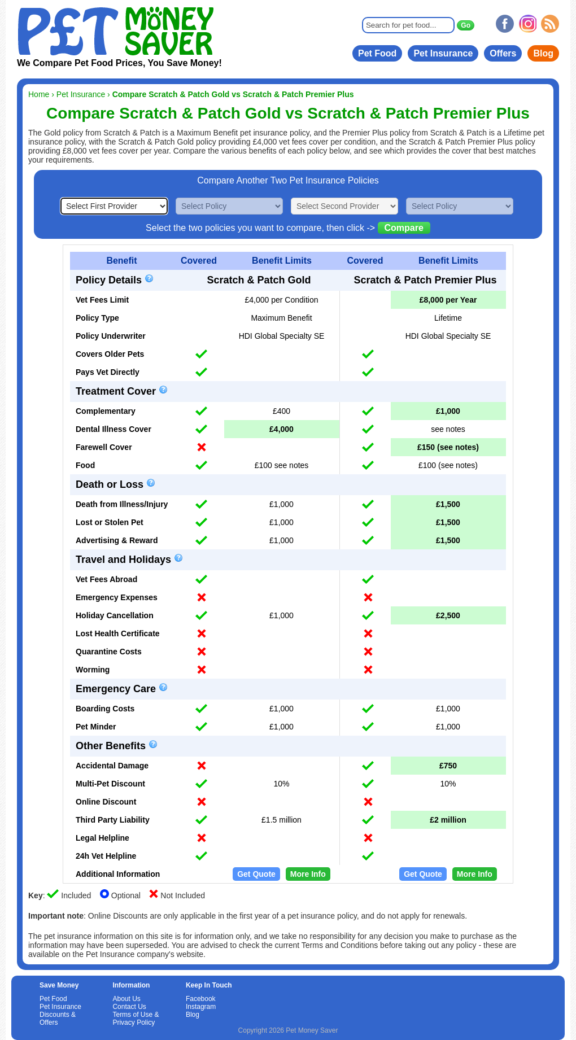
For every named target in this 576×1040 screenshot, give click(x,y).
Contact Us (129, 1007)
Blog (543, 53)
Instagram (201, 1007)
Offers (503, 53)
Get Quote (256, 874)
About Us (126, 999)
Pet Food (377, 53)
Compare (404, 228)
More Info (308, 874)
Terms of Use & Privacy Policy (135, 1018)
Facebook (201, 999)
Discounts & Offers (58, 1018)
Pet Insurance (443, 53)
